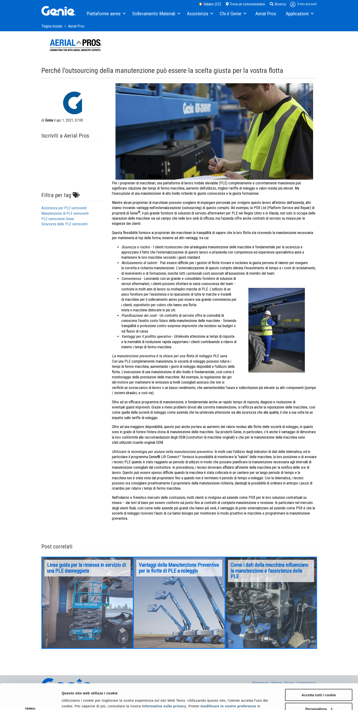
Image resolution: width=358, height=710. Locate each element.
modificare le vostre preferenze (228, 682)
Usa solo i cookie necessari (319, 698)
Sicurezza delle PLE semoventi (64, 224)
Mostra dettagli (74, 700)
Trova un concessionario (245, 4)
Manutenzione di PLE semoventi (65, 213)
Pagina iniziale (52, 26)
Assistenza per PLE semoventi (64, 208)
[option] (87, 602)
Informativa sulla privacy (164, 682)
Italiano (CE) (210, 4)
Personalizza (318, 684)
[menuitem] (106, 13)
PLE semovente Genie (57, 219)
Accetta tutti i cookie (319, 671)
